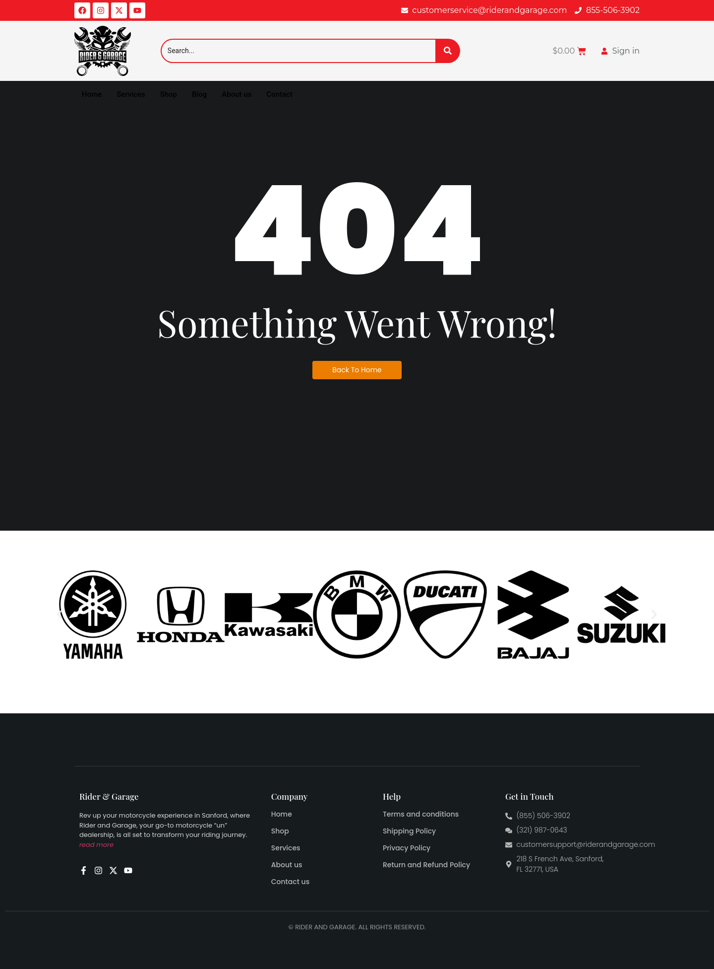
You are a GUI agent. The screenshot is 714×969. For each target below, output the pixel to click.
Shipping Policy (409, 831)
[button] (60, 615)
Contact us (290, 882)
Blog (199, 94)
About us (236, 94)
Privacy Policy (406, 848)
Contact (279, 94)
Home (92, 94)
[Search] (298, 51)
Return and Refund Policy (426, 865)
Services (131, 94)
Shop (168, 94)
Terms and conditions (421, 814)
